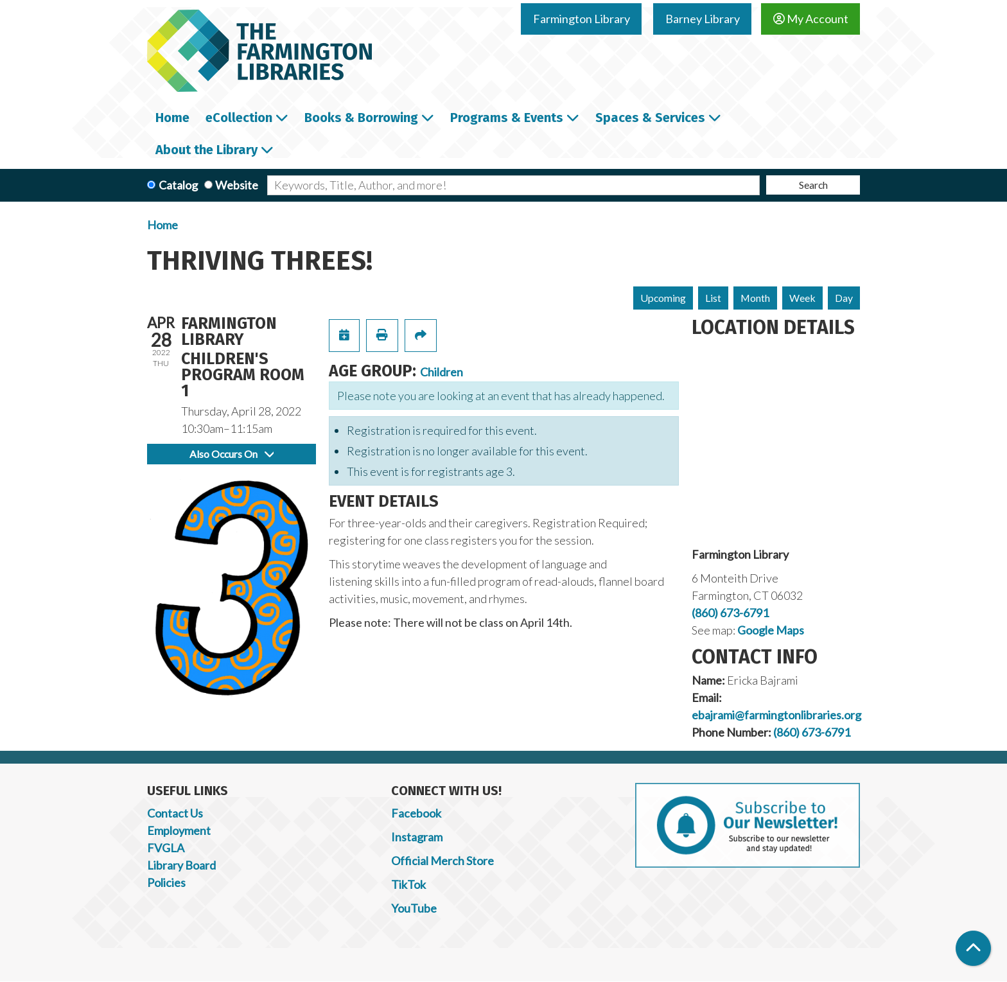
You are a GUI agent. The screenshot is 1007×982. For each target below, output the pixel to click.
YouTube (414, 908)
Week (802, 298)
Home (162, 225)
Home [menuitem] (172, 117)
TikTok (408, 884)
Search (813, 185)
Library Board (181, 865)
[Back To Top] (973, 948)
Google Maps (770, 630)
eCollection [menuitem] (239, 117)
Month (755, 298)
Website (236, 185)
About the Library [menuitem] (206, 149)
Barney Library (702, 19)
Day (844, 298)
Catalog (178, 185)
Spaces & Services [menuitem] (650, 117)
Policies (166, 882)
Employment (179, 830)
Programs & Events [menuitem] (506, 117)
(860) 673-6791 (730, 613)
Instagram (416, 837)
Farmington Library (581, 19)
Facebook (416, 813)
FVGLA (165, 848)
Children (441, 372)
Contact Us (175, 813)
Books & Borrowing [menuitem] (361, 117)
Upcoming (663, 298)
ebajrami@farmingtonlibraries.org (776, 715)
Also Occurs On (231, 454)
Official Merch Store (442, 861)
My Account (810, 19)
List (713, 298)
